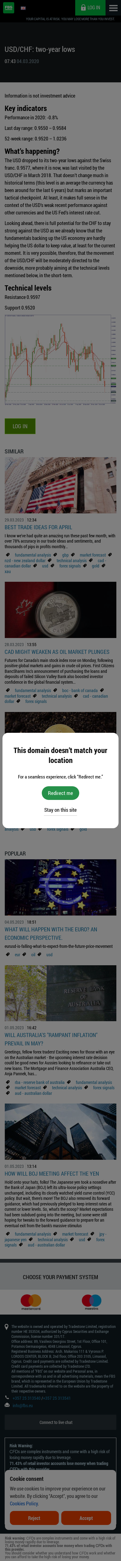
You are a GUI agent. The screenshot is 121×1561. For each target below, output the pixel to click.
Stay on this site (60, 809)
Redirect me (60, 793)
